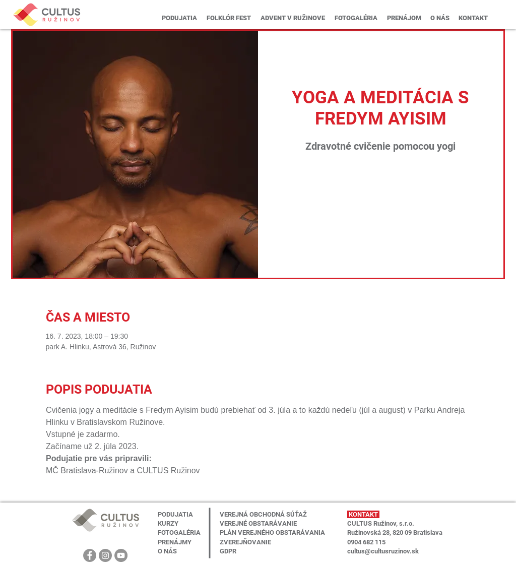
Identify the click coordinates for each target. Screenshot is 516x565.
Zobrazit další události (381, 204)
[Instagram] (105, 555)
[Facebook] (89, 555)
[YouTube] (120, 555)
